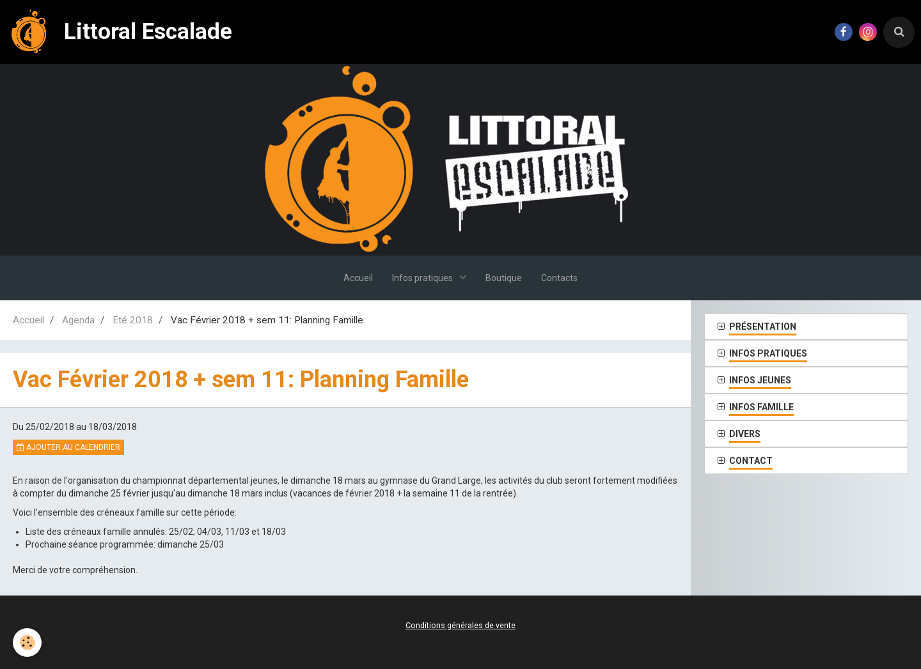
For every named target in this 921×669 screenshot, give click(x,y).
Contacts (559, 278)
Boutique (503, 278)
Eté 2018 (133, 320)
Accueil (358, 278)
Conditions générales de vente (460, 625)
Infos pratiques (423, 278)
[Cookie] (27, 642)
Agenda (78, 320)
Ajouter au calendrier (68, 447)
